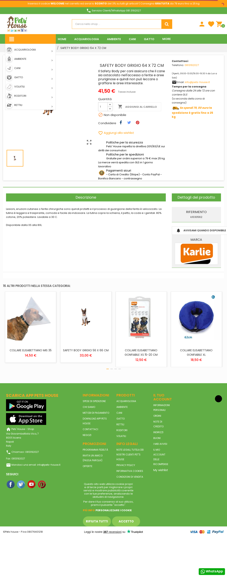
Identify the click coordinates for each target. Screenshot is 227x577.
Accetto (126, 521)
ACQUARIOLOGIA (126, 401)
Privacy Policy (125, 465)
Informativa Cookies (129, 471)
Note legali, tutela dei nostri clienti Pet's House (130, 454)
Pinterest (42, 484)
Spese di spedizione (94, 401)
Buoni (157, 438)
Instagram (52, 484)
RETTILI (120, 424)
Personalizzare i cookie (114, 510)
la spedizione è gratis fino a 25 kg (192, 112)
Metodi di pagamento (96, 412)
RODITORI (121, 430)
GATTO (120, 418)
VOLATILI (121, 436)
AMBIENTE (122, 407)
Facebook (10, 484)
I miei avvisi (160, 444)
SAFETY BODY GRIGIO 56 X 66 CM (86, 350)
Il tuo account (162, 397)
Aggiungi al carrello (137, 106)
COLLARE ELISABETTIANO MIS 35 (31, 350)
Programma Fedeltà (95, 449)
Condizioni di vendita (129, 476)
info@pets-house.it (197, 82)
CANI (119, 412)
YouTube (31, 484)
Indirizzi (158, 432)
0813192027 (192, 65)
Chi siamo (89, 407)
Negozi (87, 435)
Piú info (89, 510)
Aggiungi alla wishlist (116, 133)
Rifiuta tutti (97, 521)
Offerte (87, 466)
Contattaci (90, 429)
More (166, 39)
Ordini (157, 416)
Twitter (21, 484)
